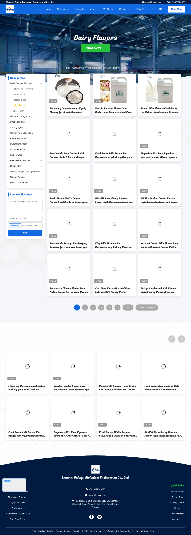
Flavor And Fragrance (20, 116)
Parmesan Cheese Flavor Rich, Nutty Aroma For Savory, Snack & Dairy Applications (68, 290)
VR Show (108, 9)
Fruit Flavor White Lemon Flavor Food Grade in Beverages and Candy (68, 200)
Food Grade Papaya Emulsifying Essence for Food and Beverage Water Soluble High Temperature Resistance (68, 245)
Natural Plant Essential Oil (22, 133)
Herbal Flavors (19, 100)
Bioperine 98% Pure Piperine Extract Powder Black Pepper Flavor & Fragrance (158, 155)
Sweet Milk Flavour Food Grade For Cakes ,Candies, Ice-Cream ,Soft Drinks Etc (159, 110)
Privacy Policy (177, 514)
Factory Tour (177, 497)
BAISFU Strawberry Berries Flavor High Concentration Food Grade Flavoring (114, 200)
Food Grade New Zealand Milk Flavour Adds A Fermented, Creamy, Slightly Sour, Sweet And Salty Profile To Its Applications (67, 155)
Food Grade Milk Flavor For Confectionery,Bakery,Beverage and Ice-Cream (114, 155)
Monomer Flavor (17, 149)
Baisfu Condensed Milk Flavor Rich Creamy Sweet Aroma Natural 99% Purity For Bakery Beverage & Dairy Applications (159, 290)
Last (128, 307)
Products (79, 9)
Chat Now (176, 9)
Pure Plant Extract (18, 138)
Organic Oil (15, 166)
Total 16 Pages (146, 307)
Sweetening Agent (18, 144)
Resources (124, 9)
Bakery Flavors (19, 94)
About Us (141, 9)
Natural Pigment (17, 177)
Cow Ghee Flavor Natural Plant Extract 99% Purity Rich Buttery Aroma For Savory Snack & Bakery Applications (113, 290)
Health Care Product (19, 182)
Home (48, 9)
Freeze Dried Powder (20, 160)
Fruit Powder (16, 155)
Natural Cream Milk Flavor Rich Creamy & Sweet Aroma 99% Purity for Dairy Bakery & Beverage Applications (159, 245)
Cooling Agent (16, 127)
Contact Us (177, 519)
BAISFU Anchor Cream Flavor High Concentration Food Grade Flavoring (159, 200)
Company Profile (177, 491)
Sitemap (177, 508)
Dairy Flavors (19, 105)
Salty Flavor (18, 111)
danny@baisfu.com (153, 2)
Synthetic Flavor (17, 122)
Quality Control (177, 502)
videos (93, 9)
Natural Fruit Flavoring (23, 89)
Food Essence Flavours (98, 68)
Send (25, 232)
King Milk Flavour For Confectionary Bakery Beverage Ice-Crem (114, 245)
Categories (62, 9)
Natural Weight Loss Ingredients (25, 171)
